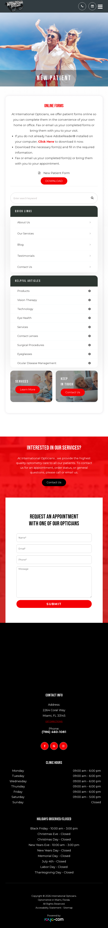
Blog (20, 244)
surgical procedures (30, 345)
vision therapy (27, 300)
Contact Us (24, 266)
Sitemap (68, 907)
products (23, 291)
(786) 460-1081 (54, 731)
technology (25, 309)
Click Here (46, 141)
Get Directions (54, 721)
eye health (24, 318)
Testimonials (26, 255)
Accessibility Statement (48, 907)
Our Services (25, 233)
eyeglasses (24, 354)
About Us (23, 222)
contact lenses (27, 336)
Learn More (27, 389)
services (22, 327)
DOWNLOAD (54, 180)
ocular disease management (36, 363)
